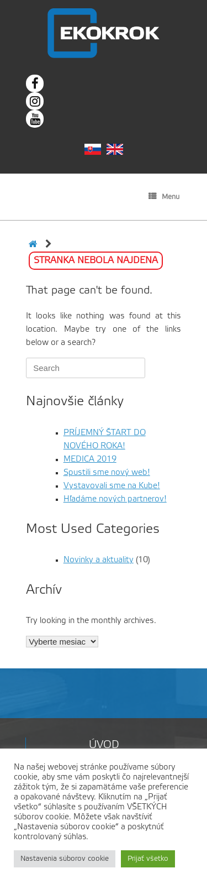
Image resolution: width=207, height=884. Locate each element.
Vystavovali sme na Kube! (111, 486)
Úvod (104, 745)
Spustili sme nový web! (106, 473)
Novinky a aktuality (98, 560)
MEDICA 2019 (89, 459)
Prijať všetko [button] (148, 859)
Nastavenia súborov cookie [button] (64, 859)
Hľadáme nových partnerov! (115, 499)
